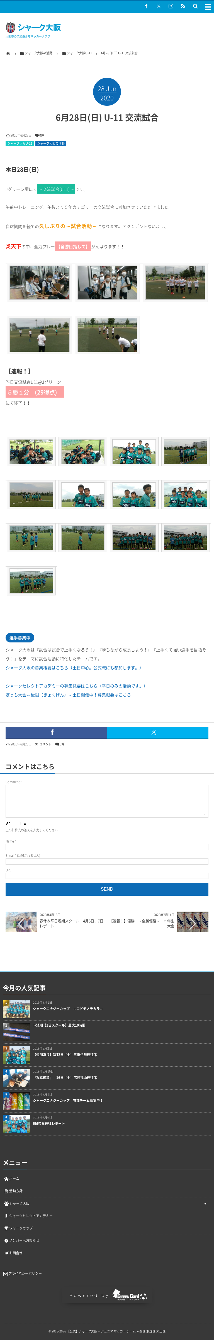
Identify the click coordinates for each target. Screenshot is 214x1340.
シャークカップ (18, 1228)
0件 (41, 135)
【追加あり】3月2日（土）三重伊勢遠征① (65, 1054)
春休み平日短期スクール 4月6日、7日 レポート (73, 923)
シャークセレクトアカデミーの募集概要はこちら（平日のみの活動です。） (77, 686)
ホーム (11, 1178)
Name (10, 841)
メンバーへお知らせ (21, 1240)
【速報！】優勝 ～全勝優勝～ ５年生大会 (143, 923)
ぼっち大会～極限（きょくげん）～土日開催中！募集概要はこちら (68, 695)
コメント (45, 744)
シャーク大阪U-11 (19, 143)
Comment (13, 782)
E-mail (10, 855)
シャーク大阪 (17, 1203)
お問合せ (13, 1252)
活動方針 (13, 1190)
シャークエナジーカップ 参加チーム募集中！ (68, 1100)
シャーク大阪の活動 (51, 143)
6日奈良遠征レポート (49, 1123)
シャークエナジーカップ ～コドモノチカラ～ (68, 1008)
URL (8, 870)
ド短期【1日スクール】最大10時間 (59, 1025)
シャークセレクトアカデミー (28, 1215)
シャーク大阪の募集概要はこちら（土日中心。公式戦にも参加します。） (75, 668)
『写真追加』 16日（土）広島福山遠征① (65, 1077)
